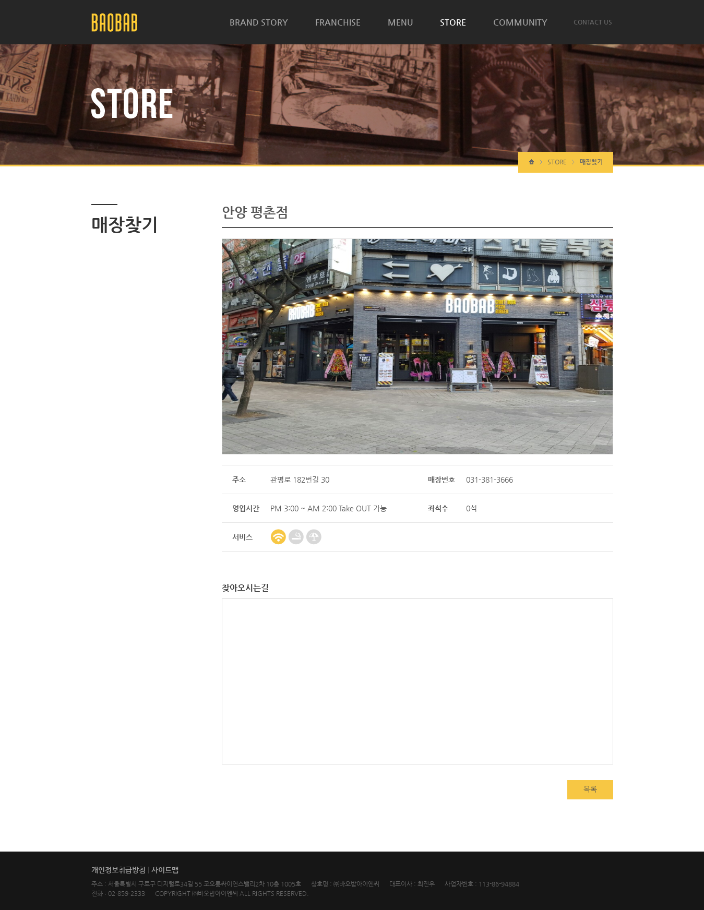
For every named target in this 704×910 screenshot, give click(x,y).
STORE (453, 22)
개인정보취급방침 (118, 870)
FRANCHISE (338, 22)
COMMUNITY (520, 22)
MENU (400, 22)
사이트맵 (164, 870)
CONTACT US (593, 22)
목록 (590, 789)
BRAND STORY (259, 22)
